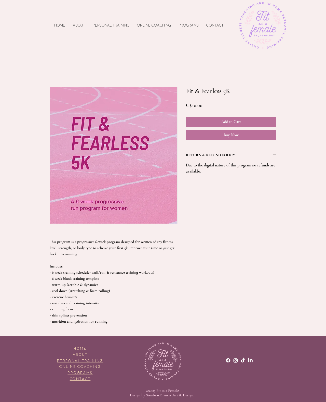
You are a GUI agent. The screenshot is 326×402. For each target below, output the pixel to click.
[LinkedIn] (250, 360)
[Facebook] (228, 360)
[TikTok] (243, 360)
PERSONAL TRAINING (80, 361)
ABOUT (80, 355)
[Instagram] (235, 360)
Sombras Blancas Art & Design (169, 395)
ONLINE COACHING (80, 367)
